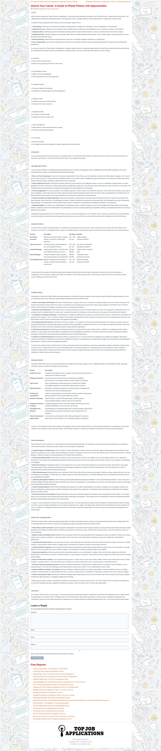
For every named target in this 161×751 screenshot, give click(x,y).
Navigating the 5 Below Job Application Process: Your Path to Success (54, 695)
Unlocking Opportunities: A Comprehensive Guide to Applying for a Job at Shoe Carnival (59, 682)
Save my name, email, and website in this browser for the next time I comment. (52, 654)
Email (33, 637)
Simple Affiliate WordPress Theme (87, 749)
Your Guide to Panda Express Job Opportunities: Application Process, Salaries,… (55, 1)
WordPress (74, 749)
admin (57, 9)
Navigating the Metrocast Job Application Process (47, 692)
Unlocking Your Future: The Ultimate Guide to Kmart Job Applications (53, 674)
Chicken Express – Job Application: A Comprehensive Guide (51, 703)
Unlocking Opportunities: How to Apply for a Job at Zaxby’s (50, 668)
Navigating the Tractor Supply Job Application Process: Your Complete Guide (55, 687)
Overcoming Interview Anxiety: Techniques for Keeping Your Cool (52, 719)
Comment (34, 612)
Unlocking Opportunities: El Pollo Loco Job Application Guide (51, 705)
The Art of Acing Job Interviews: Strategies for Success (49, 713)
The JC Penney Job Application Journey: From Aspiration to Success (53, 684)
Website (33, 644)
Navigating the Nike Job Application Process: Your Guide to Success (53, 690)
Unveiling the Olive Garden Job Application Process (48, 671)
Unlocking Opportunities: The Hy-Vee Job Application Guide (50, 679)
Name (33, 630)
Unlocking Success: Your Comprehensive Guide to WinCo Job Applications (55, 676)
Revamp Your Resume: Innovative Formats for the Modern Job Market (53, 716)
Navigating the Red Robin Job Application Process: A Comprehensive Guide (107, 1)
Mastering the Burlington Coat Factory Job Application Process (51, 697)
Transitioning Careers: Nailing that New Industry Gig (48, 708)
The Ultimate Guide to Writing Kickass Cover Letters (48, 711)
